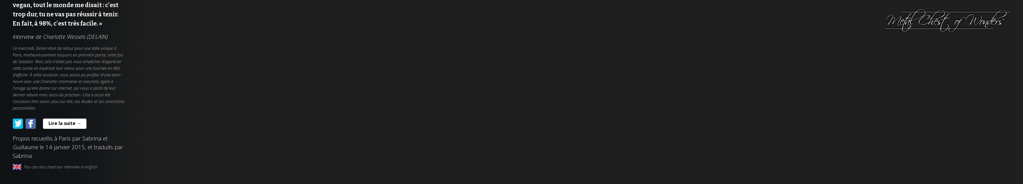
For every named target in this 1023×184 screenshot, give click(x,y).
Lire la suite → (64, 123)
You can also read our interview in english (55, 167)
